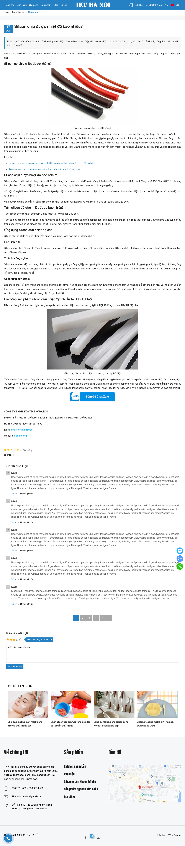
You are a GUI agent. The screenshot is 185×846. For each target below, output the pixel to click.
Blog (56, 5)
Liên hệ (161, 835)
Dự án (64, 5)
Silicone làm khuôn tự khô (80, 782)
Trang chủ (9, 5)
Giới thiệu (22, 5)
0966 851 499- (142, 5)
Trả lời (14, 494)
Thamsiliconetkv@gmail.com (27, 796)
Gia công (33, 5)
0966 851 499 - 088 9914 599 (28, 788)
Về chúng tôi (174, 835)
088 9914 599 (155, 5)
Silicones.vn (20, 435)
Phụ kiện (69, 774)
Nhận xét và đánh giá (17, 633)
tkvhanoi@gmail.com (22, 429)
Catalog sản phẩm (75, 767)
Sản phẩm (46, 5)
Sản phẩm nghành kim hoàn (81, 789)
